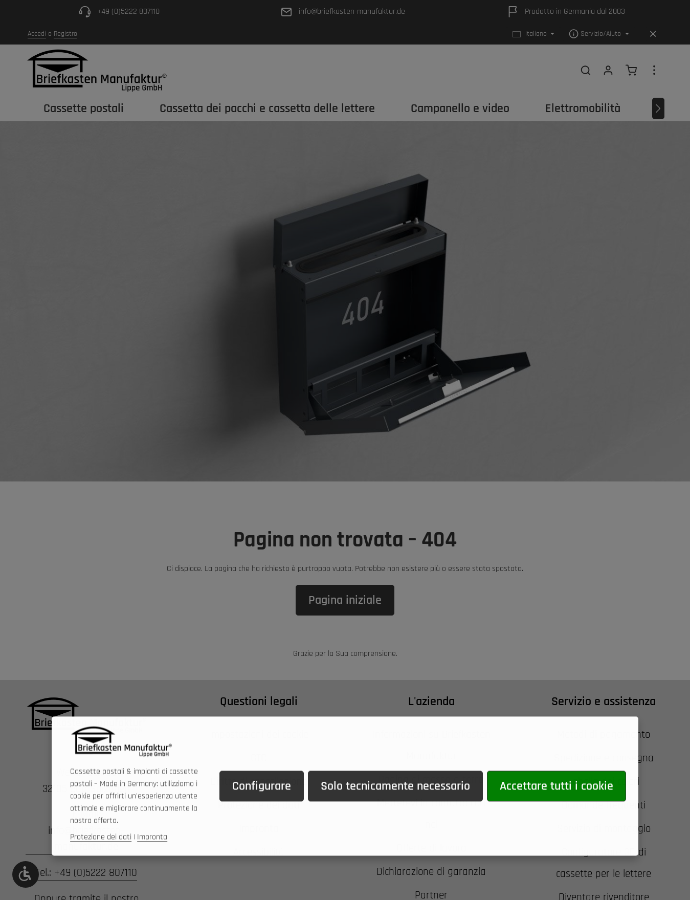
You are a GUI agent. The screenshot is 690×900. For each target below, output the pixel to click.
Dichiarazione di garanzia (431, 872)
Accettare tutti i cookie (556, 800)
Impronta (152, 851)
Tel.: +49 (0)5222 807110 (86, 873)
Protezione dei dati (100, 851)
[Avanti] (658, 108)
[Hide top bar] (653, 34)
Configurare (261, 800)
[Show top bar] (654, 70)
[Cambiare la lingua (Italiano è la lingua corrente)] (533, 34)
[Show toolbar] (25, 874)
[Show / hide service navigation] (599, 34)
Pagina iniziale (345, 600)
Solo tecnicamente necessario (395, 800)
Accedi (37, 33)
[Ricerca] (585, 70)
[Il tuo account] (608, 70)
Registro (65, 33)
